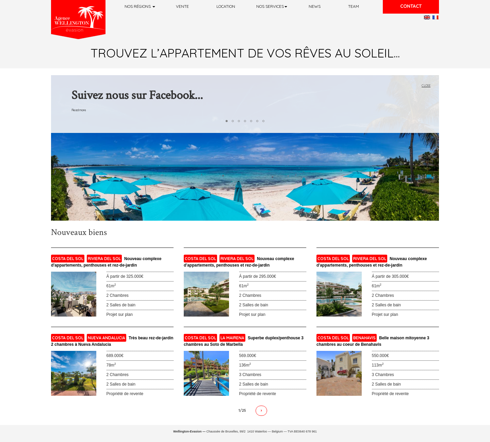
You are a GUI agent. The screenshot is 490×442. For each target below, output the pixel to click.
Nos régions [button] (140, 6)
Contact (411, 6)
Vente (182, 6)
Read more (78, 110)
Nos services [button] (271, 6)
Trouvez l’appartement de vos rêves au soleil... (245, 53)
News (315, 6)
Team (353, 6)
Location (225, 6)
